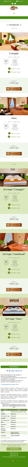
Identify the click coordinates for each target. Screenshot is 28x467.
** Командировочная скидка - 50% (9, 384)
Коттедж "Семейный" (14, 254)
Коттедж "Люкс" (14, 318)
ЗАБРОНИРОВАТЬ (14, 89)
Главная (2, 21)
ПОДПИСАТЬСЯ (14, 449)
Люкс (14, 118)
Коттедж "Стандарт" (14, 189)
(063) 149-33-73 (20, 1)
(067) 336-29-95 (8, 1)
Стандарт (14, 53)
